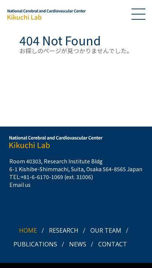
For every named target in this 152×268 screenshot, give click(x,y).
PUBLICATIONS (35, 244)
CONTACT (112, 244)
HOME (28, 230)
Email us (20, 184)
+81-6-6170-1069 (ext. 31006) (57, 177)
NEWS (77, 244)
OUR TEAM (105, 230)
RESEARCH (63, 230)
